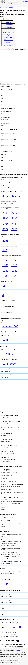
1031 (14, 276)
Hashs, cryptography (8, 32)
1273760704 (9, 363)
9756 (14, 229)
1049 (5, 270)
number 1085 (10, 326)
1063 (14, 259)
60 (19, 627)
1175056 (7, 354)
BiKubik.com (16, 650)
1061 (5, 265)
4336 (5, 218)
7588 (14, 223)
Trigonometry (8, 29)
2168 (5, 213)
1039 (14, 270)
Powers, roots (8, 27)
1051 (14, 265)
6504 (5, 223)
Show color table (18, 646)
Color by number (8, 40)
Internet (8, 42)
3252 (14, 213)
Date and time (8, 37)
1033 (5, 276)
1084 (5, 583)
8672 (5, 229)
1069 (5, 259)
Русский (25, 1)
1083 (5, 339)
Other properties (8, 45)
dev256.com (17, 662)
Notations (8, 22)
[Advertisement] (14, 67)
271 (13, 195)
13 (3, 285)
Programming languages (8, 35)
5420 (14, 218)
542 (4, 250)
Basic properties (8, 24)
